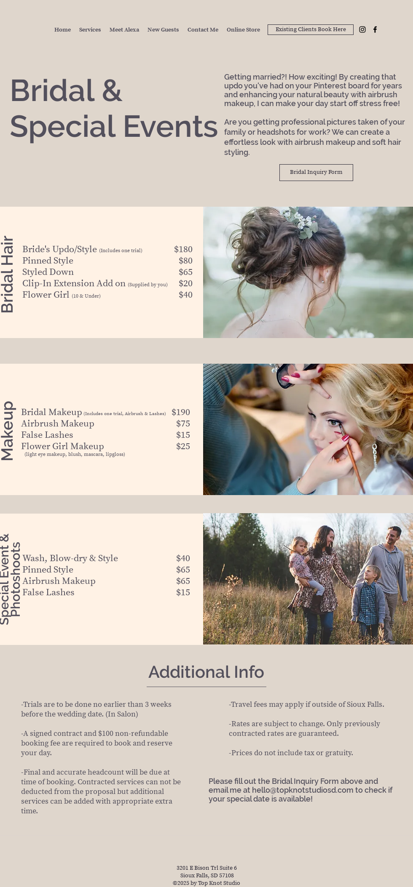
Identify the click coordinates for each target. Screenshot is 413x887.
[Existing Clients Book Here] (311, 29)
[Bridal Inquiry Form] (316, 172)
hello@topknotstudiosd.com (303, 790)
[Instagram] (362, 29)
